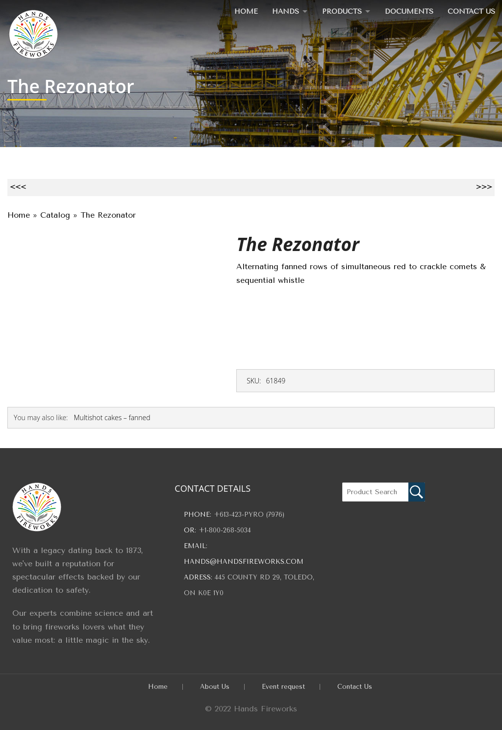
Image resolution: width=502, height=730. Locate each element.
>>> (484, 187)
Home (241, 11)
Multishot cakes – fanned (112, 417)
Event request (283, 686)
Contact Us (471, 11)
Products (339, 11)
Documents (408, 11)
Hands (281, 11)
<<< (18, 187)
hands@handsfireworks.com (243, 561)
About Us (214, 686)
